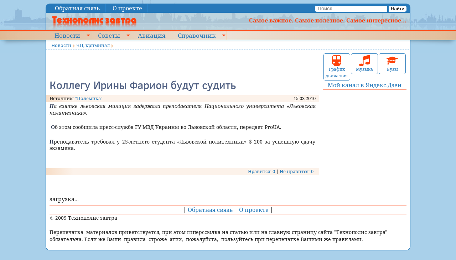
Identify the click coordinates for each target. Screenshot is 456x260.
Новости (67, 35)
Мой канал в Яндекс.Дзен (364, 85)
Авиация (151, 35)
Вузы (392, 63)
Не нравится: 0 (297, 171)
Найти (397, 8)
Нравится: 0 (261, 171)
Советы (109, 35)
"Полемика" (88, 98)
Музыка (364, 63)
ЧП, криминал (93, 45)
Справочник (197, 35)
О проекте (127, 8)
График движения (337, 67)
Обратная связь (77, 8)
